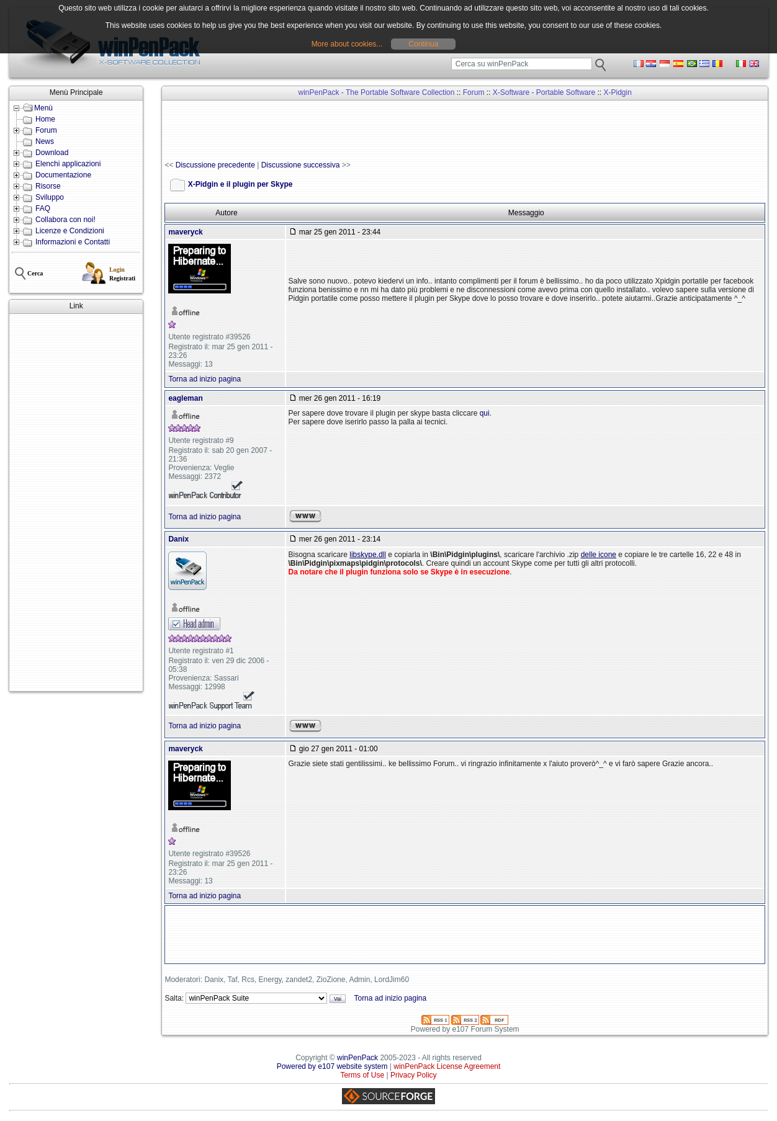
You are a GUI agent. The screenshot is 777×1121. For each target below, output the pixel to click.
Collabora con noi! (65, 219)
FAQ (42, 208)
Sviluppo (49, 197)
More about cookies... (347, 44)
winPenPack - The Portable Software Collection (377, 92)
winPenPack (357, 1057)
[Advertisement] (76, 502)
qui (485, 413)
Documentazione (63, 175)
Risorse (48, 186)
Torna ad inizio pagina (204, 379)
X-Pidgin (618, 92)
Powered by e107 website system (332, 1066)
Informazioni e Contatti (72, 242)
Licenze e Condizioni (69, 230)
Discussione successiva (300, 165)
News (44, 141)
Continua (423, 44)
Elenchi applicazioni (68, 163)
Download (51, 152)
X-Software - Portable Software (544, 92)
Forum (46, 130)
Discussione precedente (215, 165)
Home (45, 119)
